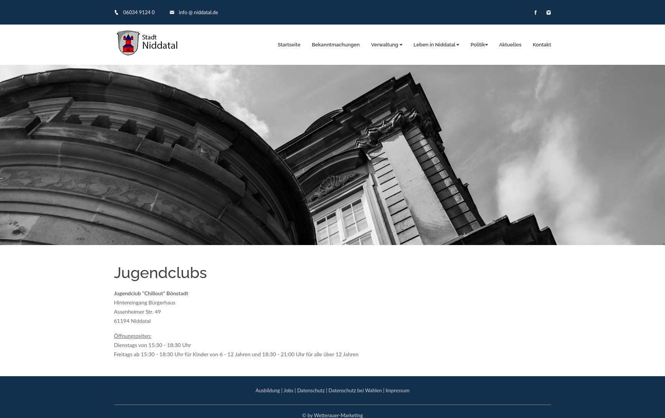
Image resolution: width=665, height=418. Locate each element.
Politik (479, 45)
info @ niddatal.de (194, 12)
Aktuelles (510, 45)
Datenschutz (311, 390)
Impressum (398, 390)
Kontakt (542, 45)
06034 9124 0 (134, 12)
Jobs (288, 390)
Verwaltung (386, 45)
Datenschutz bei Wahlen (355, 390)
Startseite (289, 45)
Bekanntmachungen (336, 45)
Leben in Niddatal (436, 45)
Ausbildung (267, 390)
